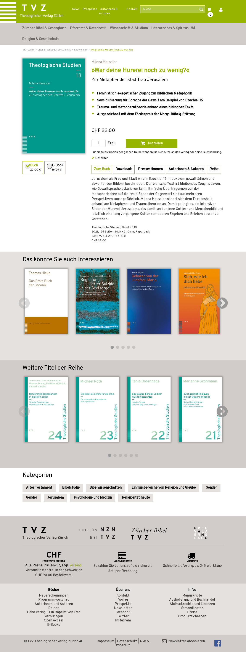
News (76, 9)
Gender (211, 488)
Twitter (123, 616)
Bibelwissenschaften (106, 488)
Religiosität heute (136, 498)
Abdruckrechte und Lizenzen (192, 604)
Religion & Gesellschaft (40, 39)
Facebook (123, 612)
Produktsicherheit (192, 616)
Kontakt (132, 9)
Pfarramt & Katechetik (88, 28)
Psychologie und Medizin (93, 498)
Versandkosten (192, 608)
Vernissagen (54, 616)
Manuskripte (192, 595)
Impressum (105, 641)
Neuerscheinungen (53, 595)
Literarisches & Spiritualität (173, 28)
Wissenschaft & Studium (129, 28)
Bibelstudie (71, 488)
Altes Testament (39, 488)
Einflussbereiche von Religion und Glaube (164, 488)
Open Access (54, 620)
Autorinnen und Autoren (54, 604)
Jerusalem (55, 498)
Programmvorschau (53, 600)
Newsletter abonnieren (183, 641)
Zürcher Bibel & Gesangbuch (44, 28)
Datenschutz (127, 641)
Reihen (53, 608)
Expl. (112, 143)
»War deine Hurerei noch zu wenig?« (112, 50)
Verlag (123, 600)
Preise (192, 612)
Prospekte (90, 9)
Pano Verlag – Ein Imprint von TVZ (53, 612)
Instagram (123, 620)
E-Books (53, 625)
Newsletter (123, 608)
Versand (75, 565)
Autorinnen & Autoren (108, 11)
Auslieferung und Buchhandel (192, 600)
